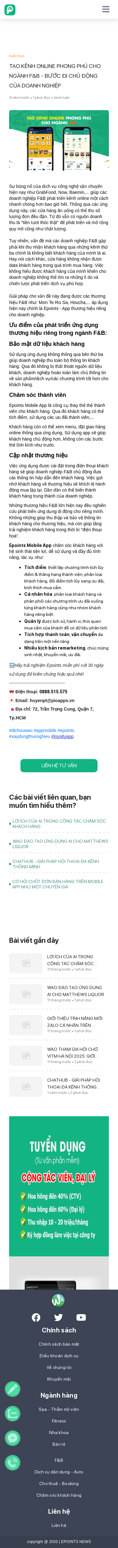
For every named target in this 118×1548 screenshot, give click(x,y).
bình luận (61, 97)
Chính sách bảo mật (59, 1344)
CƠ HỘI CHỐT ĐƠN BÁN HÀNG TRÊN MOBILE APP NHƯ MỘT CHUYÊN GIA (58, 884)
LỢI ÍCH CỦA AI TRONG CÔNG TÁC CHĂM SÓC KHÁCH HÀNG (59, 824)
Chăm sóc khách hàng (59, 1495)
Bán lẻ (59, 1444)
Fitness (59, 1420)
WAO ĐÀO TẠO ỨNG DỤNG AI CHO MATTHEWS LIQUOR (60, 844)
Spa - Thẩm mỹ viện (59, 1409)
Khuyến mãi (59, 1379)
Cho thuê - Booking (59, 1483)
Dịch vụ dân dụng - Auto (59, 1471)
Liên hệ (59, 1525)
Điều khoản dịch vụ (58, 1355)
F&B (59, 1460)
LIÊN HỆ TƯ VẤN (59, 765)
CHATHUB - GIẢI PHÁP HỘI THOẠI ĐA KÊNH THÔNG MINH (56, 864)
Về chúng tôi (59, 1367)
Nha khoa (59, 1432)
